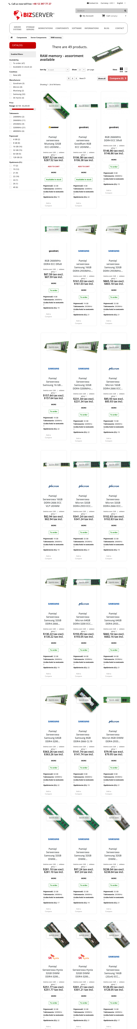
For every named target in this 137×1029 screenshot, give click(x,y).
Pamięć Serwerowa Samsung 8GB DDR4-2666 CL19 (82, 736)
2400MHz (18, 116)
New (17, 75)
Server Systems (17, 28)
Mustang (18, 90)
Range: (12, 106)
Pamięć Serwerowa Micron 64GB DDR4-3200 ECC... (83, 618)
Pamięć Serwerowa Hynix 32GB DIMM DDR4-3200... (53, 971)
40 (15, 187)
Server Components (38, 37)
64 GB (17, 153)
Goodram (18, 83)
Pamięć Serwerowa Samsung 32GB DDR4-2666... (52, 618)
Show (74, 69)
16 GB (17, 146)
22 (16, 176)
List (126, 69)
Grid (121, 69)
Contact (119, 28)
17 (15, 165)
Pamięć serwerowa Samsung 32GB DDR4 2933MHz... (113, 265)
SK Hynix (18, 97)
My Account (88, 16)
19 (16, 169)
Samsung (19, 94)
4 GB (16, 139)
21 (15, 173)
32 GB (17, 150)
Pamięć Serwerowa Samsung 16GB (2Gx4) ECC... (112, 971)
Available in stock (22, 67)
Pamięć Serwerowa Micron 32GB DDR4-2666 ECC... (113, 501)
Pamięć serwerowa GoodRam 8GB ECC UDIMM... (82, 142)
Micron (17, 87)
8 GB (16, 143)
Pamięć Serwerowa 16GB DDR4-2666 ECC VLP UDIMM (52, 501)
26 (15, 183)
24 (15, 180)
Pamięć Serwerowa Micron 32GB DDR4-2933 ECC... (83, 501)
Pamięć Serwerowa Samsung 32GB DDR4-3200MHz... (83, 383)
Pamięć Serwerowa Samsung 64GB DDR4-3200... (52, 736)
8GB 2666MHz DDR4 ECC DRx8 (53, 262)
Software (77, 28)
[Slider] (11, 109)
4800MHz (18, 131)
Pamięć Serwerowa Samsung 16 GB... (53, 382)
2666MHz (19, 120)
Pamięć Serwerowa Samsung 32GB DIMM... (52, 854)
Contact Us (93, 3)
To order (19, 63)
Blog (106, 28)
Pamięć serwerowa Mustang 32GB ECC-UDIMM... (52, 142)
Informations (92, 28)
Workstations (45, 28)
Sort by (43, 69)
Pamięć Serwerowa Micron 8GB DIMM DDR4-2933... (112, 736)
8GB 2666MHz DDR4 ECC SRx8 (113, 138)
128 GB (17, 157)
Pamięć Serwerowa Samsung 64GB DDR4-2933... (112, 618)
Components (62, 28)
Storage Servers (30, 28)
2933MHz (18, 124)
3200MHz (19, 127)
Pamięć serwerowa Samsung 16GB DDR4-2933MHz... (83, 265)
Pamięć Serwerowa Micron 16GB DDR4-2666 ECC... (113, 383)
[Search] (125, 10)
